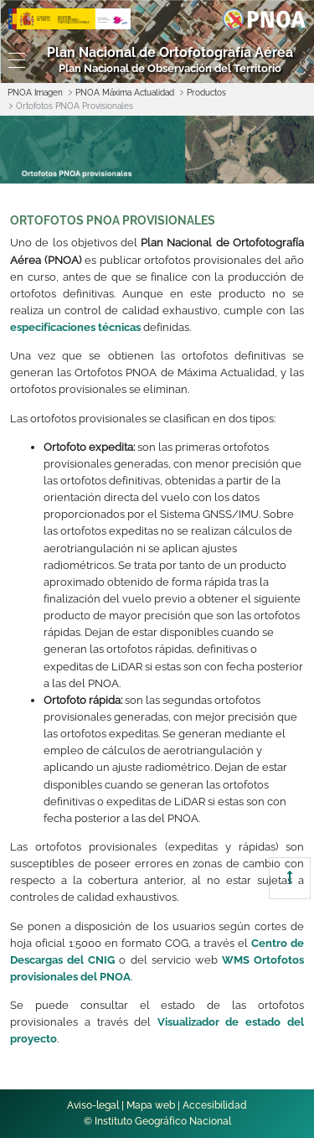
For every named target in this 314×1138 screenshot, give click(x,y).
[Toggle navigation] (13, 60)
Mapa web (150, 1105)
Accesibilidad (215, 1105)
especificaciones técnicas (75, 327)
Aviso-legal (93, 1105)
